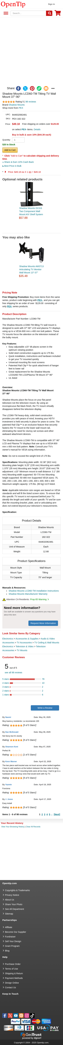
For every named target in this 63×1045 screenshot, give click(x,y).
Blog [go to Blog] (7, 950)
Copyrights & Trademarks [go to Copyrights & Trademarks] (17, 890)
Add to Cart (10, 150)
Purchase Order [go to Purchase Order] (13, 964)
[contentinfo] (13, 4)
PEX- (40, 300)
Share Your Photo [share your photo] (13, 904)
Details (37, 129)
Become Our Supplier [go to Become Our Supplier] (15, 932)
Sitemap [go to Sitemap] (9, 913)
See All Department (5, 13)
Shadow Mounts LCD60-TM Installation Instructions (34, 591)
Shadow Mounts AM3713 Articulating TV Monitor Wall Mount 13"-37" (31, 269)
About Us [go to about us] (9, 899)
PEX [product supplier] (21, 108)
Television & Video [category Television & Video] (24, 646)
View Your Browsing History (12, 827)
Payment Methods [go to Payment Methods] (14, 978)
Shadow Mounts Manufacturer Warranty (28, 594)
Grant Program (12, 946)
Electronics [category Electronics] (7, 638)
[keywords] (28, 13)
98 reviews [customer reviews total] (30, 101)
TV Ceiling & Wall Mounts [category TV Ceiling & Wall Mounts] (46, 642)
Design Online (12, 983)
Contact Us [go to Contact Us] (10, 987)
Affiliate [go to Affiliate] (8, 927)
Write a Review (45, 708)
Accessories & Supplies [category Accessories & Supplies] (27, 638)
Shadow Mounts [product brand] (17, 105)
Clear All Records (33, 827)
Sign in (51, 4)
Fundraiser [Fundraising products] (10, 936)
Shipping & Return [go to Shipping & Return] (14, 973)
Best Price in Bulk (12, 166)
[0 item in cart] (58, 14)
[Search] (49, 13)
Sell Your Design (13, 941)
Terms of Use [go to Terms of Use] (11, 969)
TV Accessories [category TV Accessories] (24, 642)
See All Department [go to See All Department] (14, 909)
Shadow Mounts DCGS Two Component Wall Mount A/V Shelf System (31, 211)
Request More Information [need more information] (43, 623)
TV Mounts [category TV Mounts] (22, 650)
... (52, 814)
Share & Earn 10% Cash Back (18, 162)
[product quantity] (18, 140)
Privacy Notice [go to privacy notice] (12, 895)
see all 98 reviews (13, 672)
